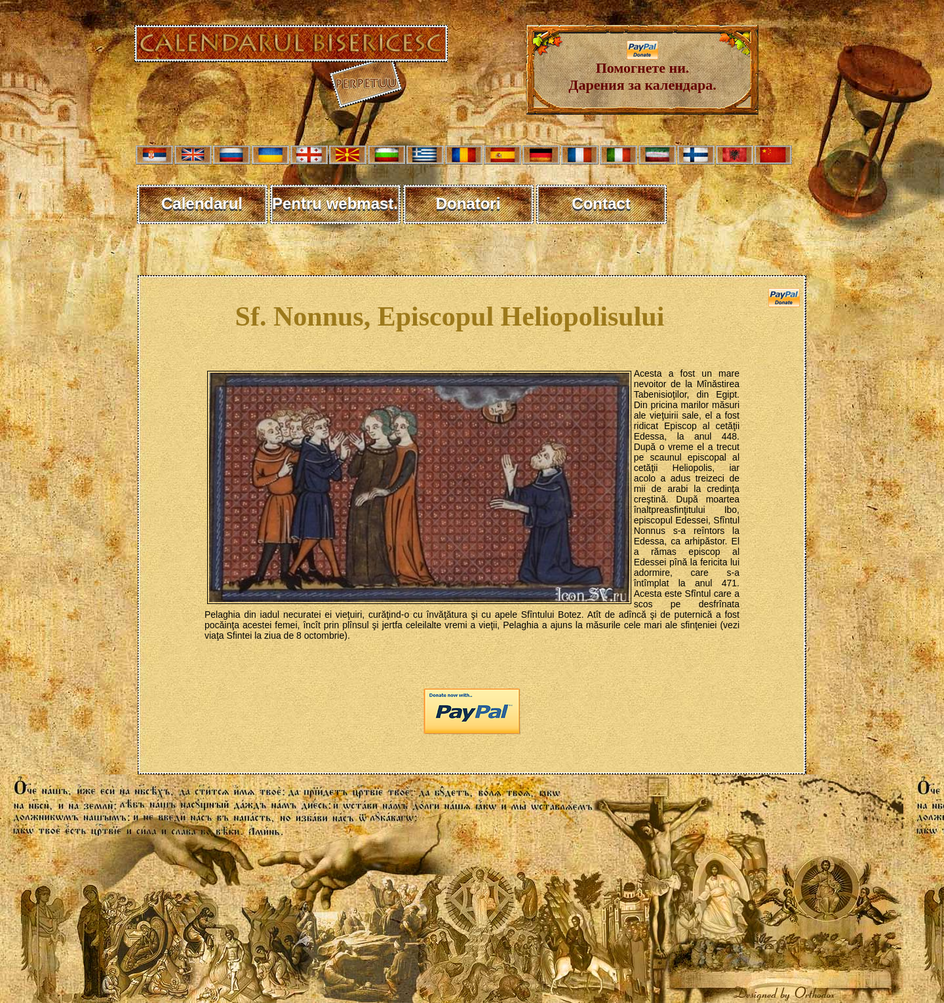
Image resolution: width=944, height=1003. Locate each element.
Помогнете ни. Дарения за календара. (642, 70)
